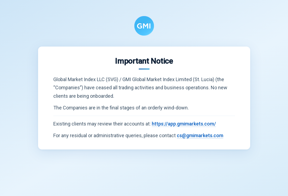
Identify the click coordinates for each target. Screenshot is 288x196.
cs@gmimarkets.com (200, 135)
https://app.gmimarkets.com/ (184, 124)
